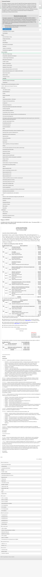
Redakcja (4, 200)
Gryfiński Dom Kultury (5, 533)
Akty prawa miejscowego (7, 53)
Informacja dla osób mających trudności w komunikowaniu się (14, 114)
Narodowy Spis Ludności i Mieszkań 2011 (10, 132)
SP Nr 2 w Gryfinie (4, 499)
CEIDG (4, 97)
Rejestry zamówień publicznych (8, 155)
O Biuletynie (3, 209)
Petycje (4, 145)
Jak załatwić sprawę (6, 89)
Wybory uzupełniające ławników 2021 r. (10, 170)
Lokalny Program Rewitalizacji (8, 57)
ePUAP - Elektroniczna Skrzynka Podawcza (9, 86)
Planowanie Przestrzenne (7, 59)
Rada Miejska (5, 42)
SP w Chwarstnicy (4, 505)
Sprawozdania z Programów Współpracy (10, 162)
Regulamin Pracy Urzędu (7, 67)
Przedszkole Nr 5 (4, 522)
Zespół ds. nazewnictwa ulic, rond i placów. (11, 192)
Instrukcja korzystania (7, 198)
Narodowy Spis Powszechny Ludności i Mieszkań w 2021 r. (13, 130)
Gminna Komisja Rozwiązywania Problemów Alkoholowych (13, 189)
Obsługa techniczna (6, 202)
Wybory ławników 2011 (7, 175)
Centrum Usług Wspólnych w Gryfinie (8, 530)
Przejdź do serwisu (7, 29)
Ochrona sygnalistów (6, 187)
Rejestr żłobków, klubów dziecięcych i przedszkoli (12, 157)
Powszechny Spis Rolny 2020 (8, 149)
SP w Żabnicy (3, 510)
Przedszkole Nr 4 (4, 520)
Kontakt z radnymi (4, 484)
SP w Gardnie (3, 507)
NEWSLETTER (3, 493)
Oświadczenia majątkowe (7, 50)
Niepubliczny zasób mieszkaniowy (9, 134)
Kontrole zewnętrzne (6, 126)
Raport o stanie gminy (7, 63)
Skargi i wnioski (6, 158)
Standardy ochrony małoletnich (8, 191)
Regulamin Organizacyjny (7, 65)
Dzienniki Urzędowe (5, 553)
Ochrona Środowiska (6, 138)
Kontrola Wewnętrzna (7, 124)
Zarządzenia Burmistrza (5, 468)
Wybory (4, 166)
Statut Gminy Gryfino (6, 72)
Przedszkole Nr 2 (4, 516)
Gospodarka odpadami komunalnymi (9, 55)
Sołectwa (4, 46)
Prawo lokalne (4, 52)
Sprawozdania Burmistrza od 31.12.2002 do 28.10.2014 (13, 70)
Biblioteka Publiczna (5, 532)
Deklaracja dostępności (7, 104)
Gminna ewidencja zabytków (8, 110)
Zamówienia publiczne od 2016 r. (9, 179)
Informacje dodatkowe (7, 217)
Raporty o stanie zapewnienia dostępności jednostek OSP (13, 196)
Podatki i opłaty (5, 61)
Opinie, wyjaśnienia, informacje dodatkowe (10, 143)
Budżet (4, 93)
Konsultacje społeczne (7, 123)
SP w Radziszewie (4, 508)
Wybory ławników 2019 (7, 172)
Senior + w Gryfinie (4, 537)
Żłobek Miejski (4, 524)
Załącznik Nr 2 (33, 332)
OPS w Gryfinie (4, 535)
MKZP (4, 128)
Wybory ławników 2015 (7, 174)
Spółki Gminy (5, 160)
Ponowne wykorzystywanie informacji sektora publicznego (13, 147)
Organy (2, 35)
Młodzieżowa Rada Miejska (8, 44)
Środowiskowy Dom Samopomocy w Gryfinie (9, 539)
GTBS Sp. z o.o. (4, 543)
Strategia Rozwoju (6, 76)
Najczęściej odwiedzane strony (8, 215)
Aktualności (5, 213)
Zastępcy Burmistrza (6, 38)
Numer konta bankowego (6, 464)
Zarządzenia (5, 82)
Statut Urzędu (5, 74)
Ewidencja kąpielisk (6, 108)
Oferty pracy (5, 140)
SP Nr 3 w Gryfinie (4, 501)
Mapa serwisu (5, 211)
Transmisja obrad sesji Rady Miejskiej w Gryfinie (10, 84)
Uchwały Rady (4, 466)
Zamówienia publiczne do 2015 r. (9, 181)
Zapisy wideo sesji (4, 488)
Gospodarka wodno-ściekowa (8, 112)
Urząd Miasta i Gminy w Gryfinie (8, 31)
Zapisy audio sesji (4, 486)
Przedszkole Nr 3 (4, 518)
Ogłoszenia (5, 141)
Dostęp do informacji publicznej (9, 101)
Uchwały (4, 78)
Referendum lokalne (6, 151)
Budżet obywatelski (6, 95)
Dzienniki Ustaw (4, 549)
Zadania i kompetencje (7, 48)
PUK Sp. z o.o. (4, 545)
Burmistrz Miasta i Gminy (7, 36)
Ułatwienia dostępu (6, 204)
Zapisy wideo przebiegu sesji (8, 185)
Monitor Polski (4, 551)
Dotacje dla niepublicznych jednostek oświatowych (12, 106)
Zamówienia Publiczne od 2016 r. (7, 475)
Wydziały (4, 40)
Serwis (2, 194)
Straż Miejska (5, 33)
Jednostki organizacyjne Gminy (8, 121)
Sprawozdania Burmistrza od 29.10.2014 (10, 69)
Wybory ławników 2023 (7, 168)
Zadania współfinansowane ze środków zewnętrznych (13, 177)
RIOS (2, 491)
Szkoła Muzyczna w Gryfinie (6, 503)
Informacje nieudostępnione (8, 116)
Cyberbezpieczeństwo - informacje (9, 99)
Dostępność (5, 102)
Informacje (3, 87)
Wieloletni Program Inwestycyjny (8, 80)
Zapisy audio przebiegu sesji (8, 183)
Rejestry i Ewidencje (6, 153)
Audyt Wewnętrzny (6, 91)
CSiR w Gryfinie (4, 528)
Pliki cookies (5, 206)
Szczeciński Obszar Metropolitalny (9, 164)
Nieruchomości (5, 136)
